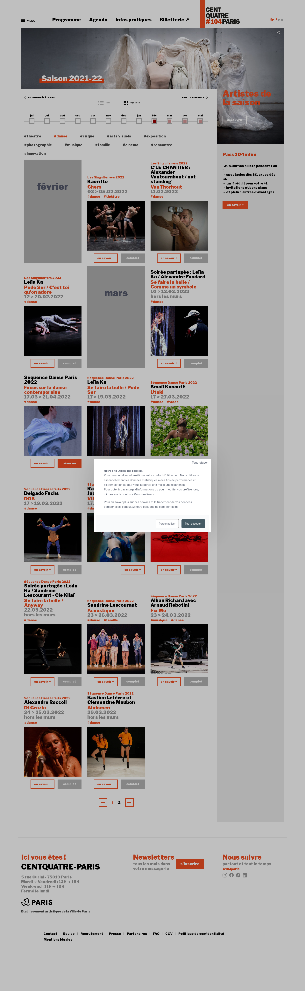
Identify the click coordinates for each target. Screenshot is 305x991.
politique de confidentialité (160, 507)
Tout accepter (193, 523)
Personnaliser (167, 523)
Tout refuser (200, 462)
